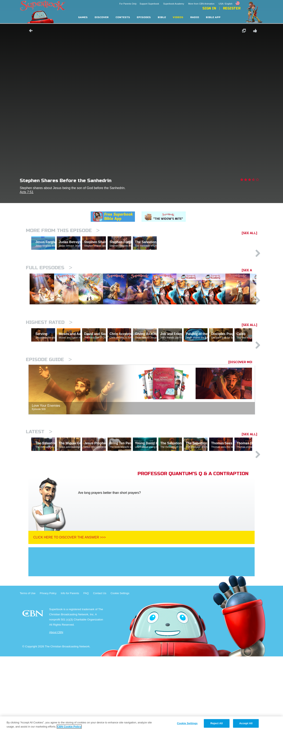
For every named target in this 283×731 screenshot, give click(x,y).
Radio (194, 17)
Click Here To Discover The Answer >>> (69, 612)
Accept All (245, 723)
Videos (178, 17)
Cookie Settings (120, 667)
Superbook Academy (173, 3)
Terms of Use (28, 667)
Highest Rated (49, 361)
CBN (33, 689)
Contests (123, 17)
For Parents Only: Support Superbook (139, 3)
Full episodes (49, 285)
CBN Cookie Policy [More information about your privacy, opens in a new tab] (69, 726)
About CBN (56, 706)
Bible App (213, 17)
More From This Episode (63, 230)
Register (231, 8)
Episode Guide (49, 416)
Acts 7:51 (27, 192)
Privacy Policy (48, 667)
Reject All (216, 723)
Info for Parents (70, 667)
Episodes (144, 17)
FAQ (86, 667)
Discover (102, 17)
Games (83, 17)
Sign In (209, 8)
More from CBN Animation (201, 3)
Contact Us (99, 667)
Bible (162, 17)
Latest (39, 488)
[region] (141, 723)
